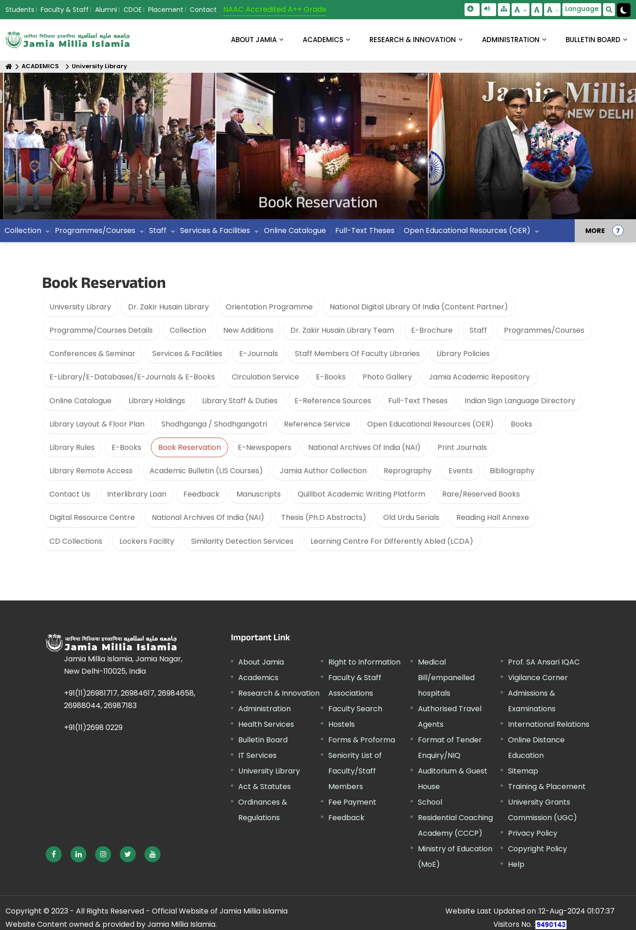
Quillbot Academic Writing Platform (361, 494)
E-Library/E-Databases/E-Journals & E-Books (132, 377)
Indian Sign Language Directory (520, 400)
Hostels (341, 724)
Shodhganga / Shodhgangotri (214, 424)
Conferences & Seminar (92, 354)
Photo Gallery (387, 377)
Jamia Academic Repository (479, 377)
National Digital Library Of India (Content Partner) (419, 307)
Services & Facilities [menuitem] (215, 231)
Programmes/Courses (544, 330)
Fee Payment (352, 802)
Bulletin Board (263, 740)
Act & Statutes (264, 786)
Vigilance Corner (538, 677)
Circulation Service (265, 377)
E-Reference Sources (332, 400)
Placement (165, 9)
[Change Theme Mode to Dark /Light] (624, 10)
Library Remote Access (91, 471)
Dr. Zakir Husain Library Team (342, 330)
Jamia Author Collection (323, 471)
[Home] (8, 66)
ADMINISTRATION (511, 39)
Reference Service (317, 424)
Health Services (266, 724)
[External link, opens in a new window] (54, 854)
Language (582, 8)
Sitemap (523, 771)
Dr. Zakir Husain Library (168, 307)
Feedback (201, 494)
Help (516, 864)
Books (521, 424)
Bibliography (512, 471)
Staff (478, 330)
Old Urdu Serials (411, 518)
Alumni (106, 9)
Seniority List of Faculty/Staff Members (355, 771)
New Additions (248, 330)
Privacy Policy (532, 833)
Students (19, 9)
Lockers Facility (146, 541)
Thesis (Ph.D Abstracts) (323, 518)
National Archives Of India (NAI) (364, 447)
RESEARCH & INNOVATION (412, 39)
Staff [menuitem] (157, 231)
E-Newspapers (264, 447)
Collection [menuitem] (23, 231)
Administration (264, 708)
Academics (258, 677)
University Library (99, 66)
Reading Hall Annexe (492, 518)
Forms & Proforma (361, 740)
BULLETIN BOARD (593, 39)
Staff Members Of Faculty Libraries (357, 354)
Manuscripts (258, 494)
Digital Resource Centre (92, 518)
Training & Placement (547, 786)
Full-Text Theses (418, 400)
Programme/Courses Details (101, 330)
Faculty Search (355, 708)
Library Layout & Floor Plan (96, 424)
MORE (595, 230)
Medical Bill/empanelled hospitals (446, 677)
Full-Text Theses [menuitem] (365, 231)
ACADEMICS (323, 39)
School (430, 802)
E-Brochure (432, 330)
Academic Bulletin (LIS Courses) (206, 471)
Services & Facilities (187, 354)
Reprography (408, 471)
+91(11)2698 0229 (93, 728)
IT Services (257, 755)
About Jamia (254, 39)
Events (461, 471)
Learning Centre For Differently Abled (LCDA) (391, 541)
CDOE (132, 9)
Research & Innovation (279, 693)
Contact (203, 9)
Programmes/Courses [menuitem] (95, 231)
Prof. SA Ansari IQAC (544, 662)
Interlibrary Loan (136, 494)
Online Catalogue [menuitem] (295, 231)
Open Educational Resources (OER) (430, 424)
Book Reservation (189, 447)
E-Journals (258, 354)
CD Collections (75, 541)
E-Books (331, 377)
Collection (188, 330)
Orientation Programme (269, 307)
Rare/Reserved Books (481, 494)
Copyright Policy (537, 848)
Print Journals (462, 447)
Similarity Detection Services (242, 541)
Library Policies (463, 354)
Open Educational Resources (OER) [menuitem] (467, 231)
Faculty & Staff (65, 9)
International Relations (548, 724)
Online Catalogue (80, 400)
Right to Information (364, 662)
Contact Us (69, 494)
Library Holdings (156, 400)
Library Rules (72, 447)
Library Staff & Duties (240, 400)
